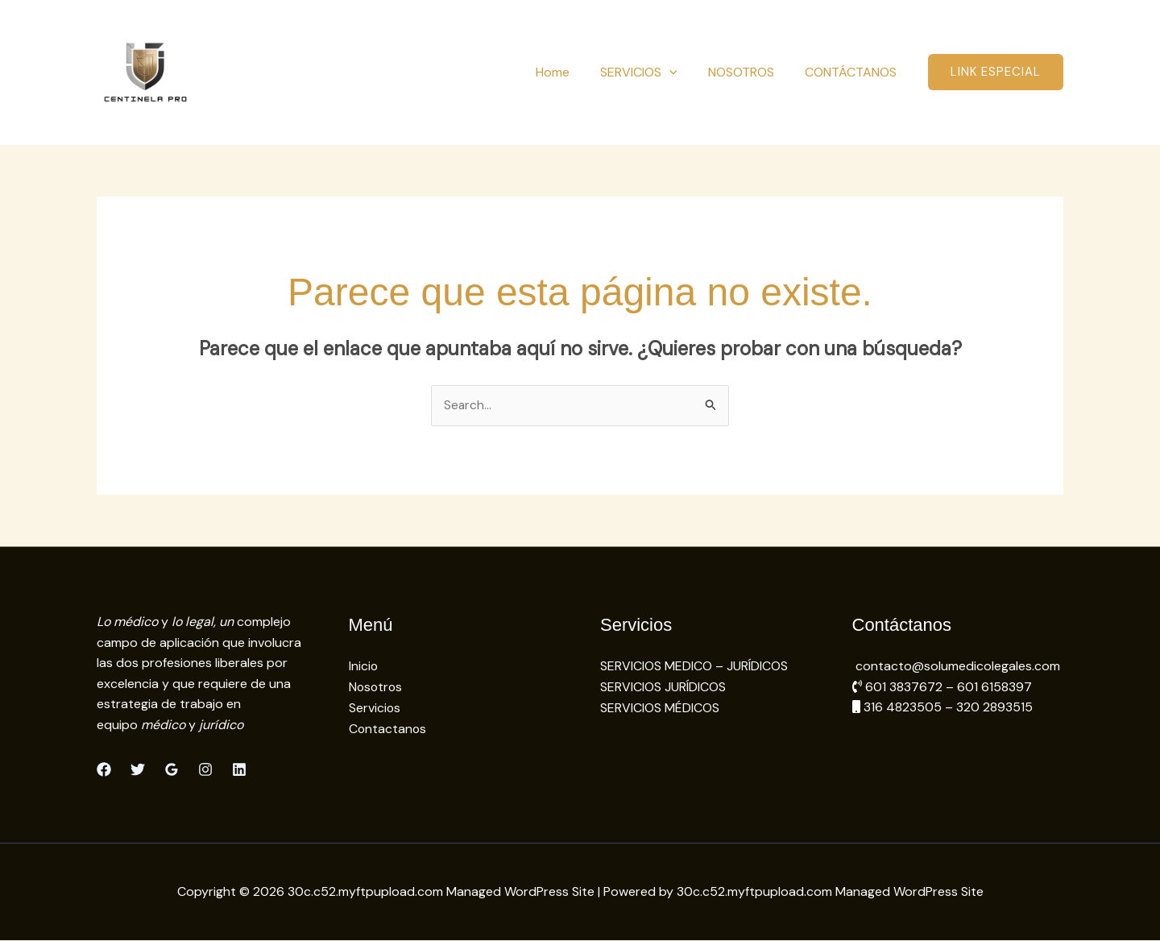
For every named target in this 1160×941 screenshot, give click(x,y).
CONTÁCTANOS (853, 72)
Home (569, 72)
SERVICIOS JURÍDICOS (663, 686)
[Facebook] (104, 769)
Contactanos (388, 728)
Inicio (364, 666)
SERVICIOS (651, 72)
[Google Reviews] (171, 769)
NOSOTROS (748, 72)
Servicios (375, 707)
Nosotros (376, 686)
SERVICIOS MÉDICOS (659, 707)
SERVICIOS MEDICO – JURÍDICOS (694, 666)
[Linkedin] (239, 769)
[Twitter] (137, 769)
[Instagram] (205, 769)
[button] (681, 72)
